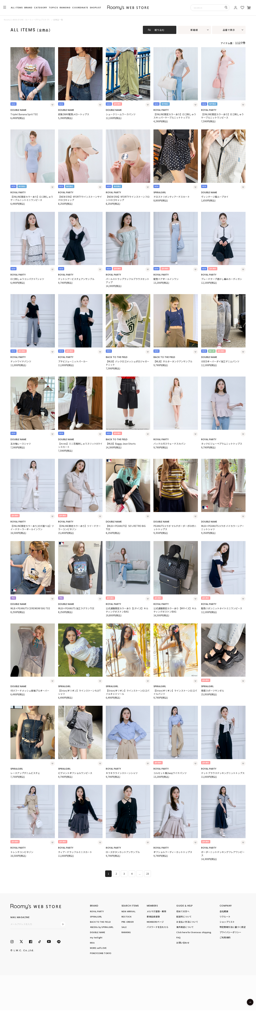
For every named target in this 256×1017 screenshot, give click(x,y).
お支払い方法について (187, 921)
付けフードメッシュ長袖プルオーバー (29, 690)
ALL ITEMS (17, 7)
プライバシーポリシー (230, 932)
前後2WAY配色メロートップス (73, 114)
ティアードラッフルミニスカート (75, 852)
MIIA (92, 942)
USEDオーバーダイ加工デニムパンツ (220, 361)
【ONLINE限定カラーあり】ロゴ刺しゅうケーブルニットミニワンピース (31, 198)
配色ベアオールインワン (166, 279)
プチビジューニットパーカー (73, 361)
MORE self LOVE (98, 947)
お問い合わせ (182, 942)
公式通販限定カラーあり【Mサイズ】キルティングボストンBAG (174, 610)
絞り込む (159, 30)
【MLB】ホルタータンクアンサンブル (172, 361)
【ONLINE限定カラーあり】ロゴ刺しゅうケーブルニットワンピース (222, 116)
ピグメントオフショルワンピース (75, 773)
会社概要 (224, 911)
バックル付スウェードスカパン (169, 443)
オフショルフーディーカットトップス (172, 852)
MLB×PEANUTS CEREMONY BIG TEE (30, 608)
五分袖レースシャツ (20, 443)
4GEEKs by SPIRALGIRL (101, 927)
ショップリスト (227, 921)
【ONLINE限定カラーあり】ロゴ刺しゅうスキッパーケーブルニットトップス (174, 116)
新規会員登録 (153, 916)
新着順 (194, 30)
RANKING (65, 7)
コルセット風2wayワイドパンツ (170, 773)
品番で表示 (229, 30)
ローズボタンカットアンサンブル (123, 852)
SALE (124, 927)
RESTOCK (126, 916)
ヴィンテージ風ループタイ (214, 196)
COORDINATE (80, 7)
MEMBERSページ (155, 921)
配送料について (184, 916)
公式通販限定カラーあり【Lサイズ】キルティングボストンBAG (127, 610)
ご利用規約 (225, 937)
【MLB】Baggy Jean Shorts (121, 443)
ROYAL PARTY (161, 110)
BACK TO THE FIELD (116, 357)
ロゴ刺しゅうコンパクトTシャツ (27, 279)
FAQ (178, 937)
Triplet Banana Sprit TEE (24, 114)
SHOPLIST (95, 7)
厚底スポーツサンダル (212, 690)
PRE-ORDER (127, 921)
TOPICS (53, 7)
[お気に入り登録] (52, 104)
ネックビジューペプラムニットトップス (221, 443)
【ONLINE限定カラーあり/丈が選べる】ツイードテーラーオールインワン (32, 527)
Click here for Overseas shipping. (194, 932)
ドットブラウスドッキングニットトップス (223, 773)
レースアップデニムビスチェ (25, 773)
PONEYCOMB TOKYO (100, 953)
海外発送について (185, 927)
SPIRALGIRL (159, 192)
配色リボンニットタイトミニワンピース (221, 608)
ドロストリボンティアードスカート (171, 196)
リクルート (225, 916)
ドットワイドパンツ (20, 361)
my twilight (96, 937)
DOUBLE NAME (18, 110)
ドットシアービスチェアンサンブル (76, 279)
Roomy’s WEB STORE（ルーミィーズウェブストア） (27, 19)
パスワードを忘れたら (157, 927)
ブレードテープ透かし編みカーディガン (221, 279)
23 (147, 873)
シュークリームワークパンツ (121, 114)
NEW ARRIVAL (128, 911)
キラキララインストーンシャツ (122, 773)
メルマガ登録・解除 (156, 911)
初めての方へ (182, 911)
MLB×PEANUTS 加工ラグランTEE (76, 608)
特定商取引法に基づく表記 (233, 927)
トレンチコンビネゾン (21, 852)
